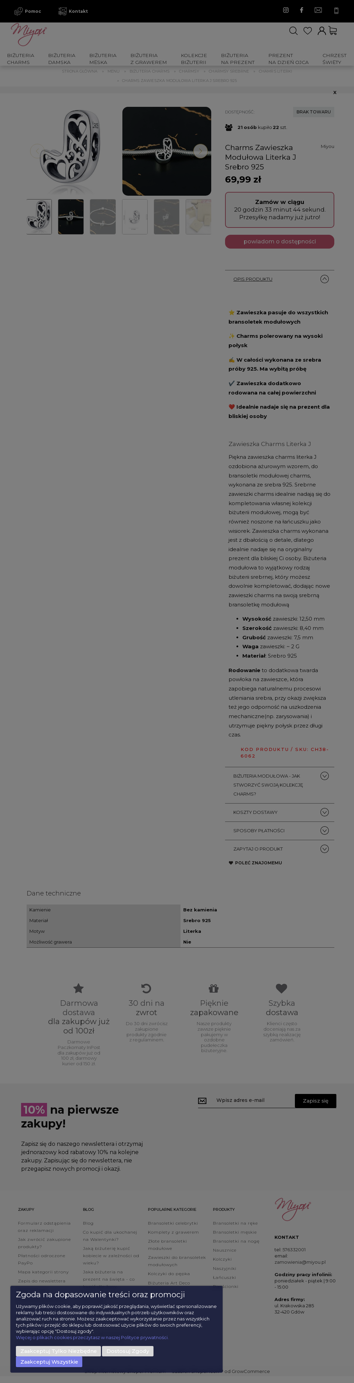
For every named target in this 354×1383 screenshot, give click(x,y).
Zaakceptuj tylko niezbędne (58, 1351)
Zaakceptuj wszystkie (49, 1362)
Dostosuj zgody (127, 1351)
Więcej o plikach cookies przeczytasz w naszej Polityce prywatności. (92, 1337)
